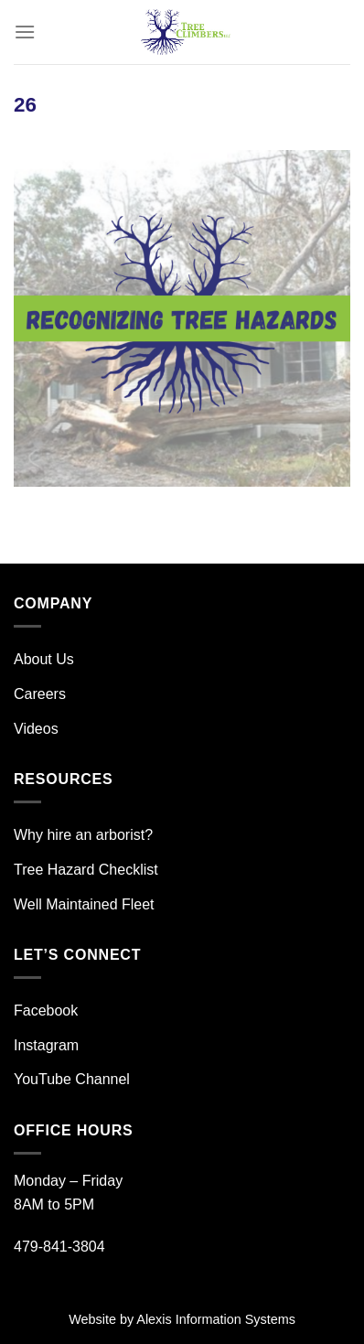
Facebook (46, 1010)
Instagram (46, 1045)
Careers (40, 694)
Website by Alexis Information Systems (182, 1319)
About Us (44, 659)
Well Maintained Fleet (84, 904)
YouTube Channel (72, 1079)
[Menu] (25, 31)
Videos (36, 729)
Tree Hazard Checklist (86, 869)
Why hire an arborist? (83, 835)
